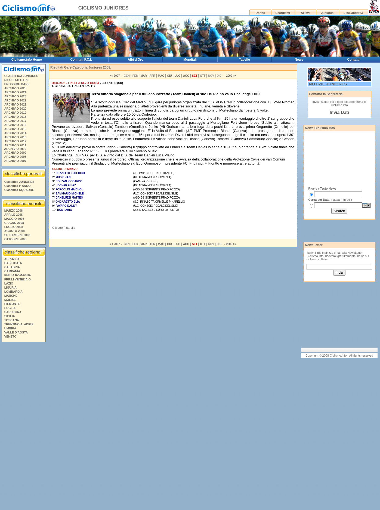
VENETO (10, 336)
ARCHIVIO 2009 (15, 152)
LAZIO (8, 283)
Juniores (327, 12)
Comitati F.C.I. (81, 59)
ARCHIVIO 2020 (15, 108)
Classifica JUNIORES (19, 181)
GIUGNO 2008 (14, 222)
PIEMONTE (12, 303)
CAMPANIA (12, 271)
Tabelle (244, 59)
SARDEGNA (12, 312)
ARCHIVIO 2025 (15, 88)
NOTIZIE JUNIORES (328, 84)
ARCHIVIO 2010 (15, 148)
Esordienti (283, 12)
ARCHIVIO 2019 (15, 112)
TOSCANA (11, 320)
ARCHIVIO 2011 (15, 145)
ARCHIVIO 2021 (15, 104)
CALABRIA (12, 267)
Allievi (305, 12)
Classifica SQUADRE (19, 189)
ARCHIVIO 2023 (15, 96)
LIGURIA (10, 287)
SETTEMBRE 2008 (17, 235)
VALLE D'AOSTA (16, 332)
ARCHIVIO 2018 (15, 116)
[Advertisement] (23, 426)
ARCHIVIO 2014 (15, 133)
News (299, 59)
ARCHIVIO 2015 (15, 129)
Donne (260, 12)
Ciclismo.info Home (26, 59)
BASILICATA (13, 263)
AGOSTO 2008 (14, 231)
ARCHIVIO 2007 (15, 160)
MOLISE (10, 299)
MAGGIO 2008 (14, 218)
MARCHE (10, 295)
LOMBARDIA (13, 291)
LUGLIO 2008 (13, 226)
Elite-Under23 (353, 12)
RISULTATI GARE (16, 80)
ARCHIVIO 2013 (15, 137)
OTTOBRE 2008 (15, 239)
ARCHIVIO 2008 (15, 156)
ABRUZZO (11, 259)
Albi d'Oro (136, 59)
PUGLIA (10, 308)
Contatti (353, 59)
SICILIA (9, 316)
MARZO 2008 (13, 210)
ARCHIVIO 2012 (15, 141)
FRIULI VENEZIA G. (18, 279)
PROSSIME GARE (17, 84)
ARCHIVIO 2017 (15, 120)
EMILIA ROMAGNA (17, 275)
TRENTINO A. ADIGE (18, 324)
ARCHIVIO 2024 (15, 92)
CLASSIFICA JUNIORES (21, 76)
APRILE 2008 (13, 214)
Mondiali (190, 59)
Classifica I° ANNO (17, 185)
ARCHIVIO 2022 (15, 100)
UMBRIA (10, 328)
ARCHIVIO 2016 (15, 124)
